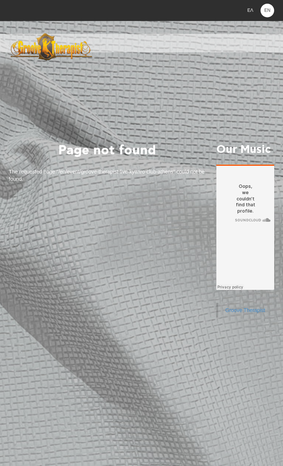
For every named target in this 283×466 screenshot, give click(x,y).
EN (267, 10)
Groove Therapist (245, 310)
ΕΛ (250, 10)
